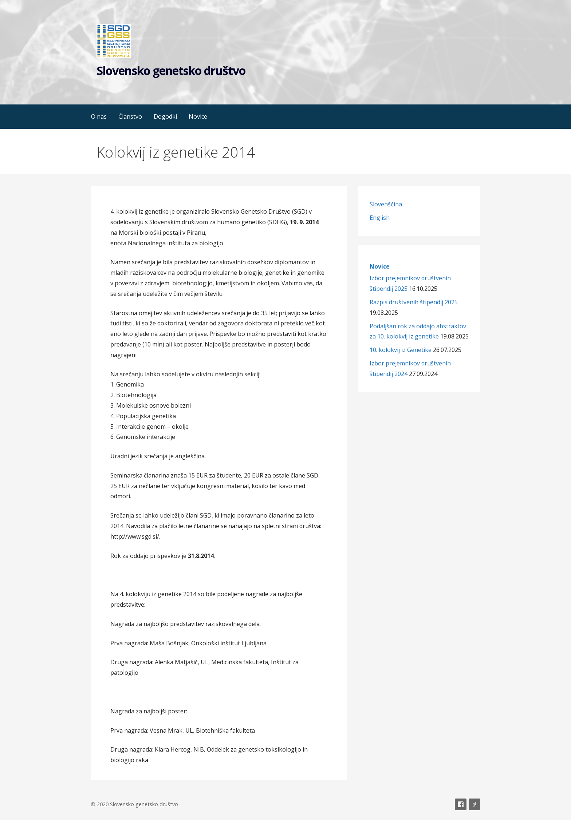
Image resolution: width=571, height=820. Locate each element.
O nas (99, 116)
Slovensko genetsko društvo (171, 70)
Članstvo (130, 116)
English (380, 218)
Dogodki (165, 116)
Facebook (460, 804)
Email (474, 804)
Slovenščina (386, 204)
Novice (198, 116)
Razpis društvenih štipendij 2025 (414, 302)
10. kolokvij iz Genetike (401, 350)
